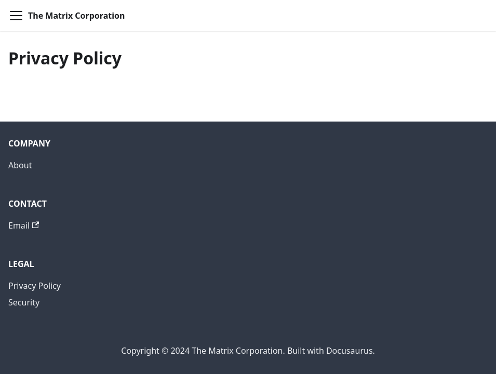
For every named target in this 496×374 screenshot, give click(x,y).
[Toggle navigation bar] (16, 15)
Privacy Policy (34, 285)
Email (23, 225)
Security (23, 302)
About (20, 165)
